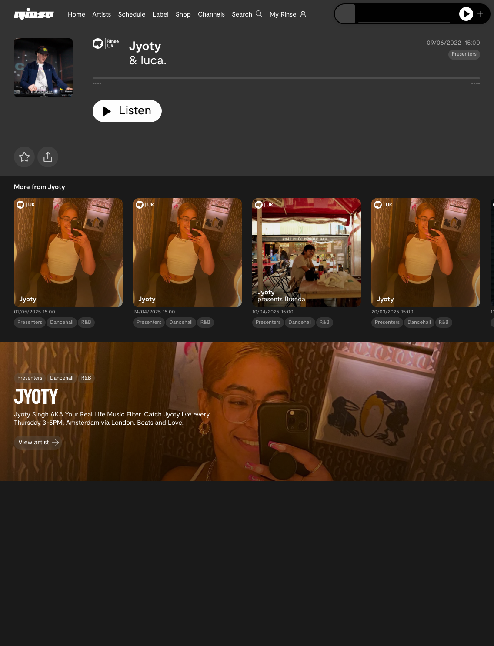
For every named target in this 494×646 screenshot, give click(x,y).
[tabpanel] (286, 80)
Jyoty (145, 45)
